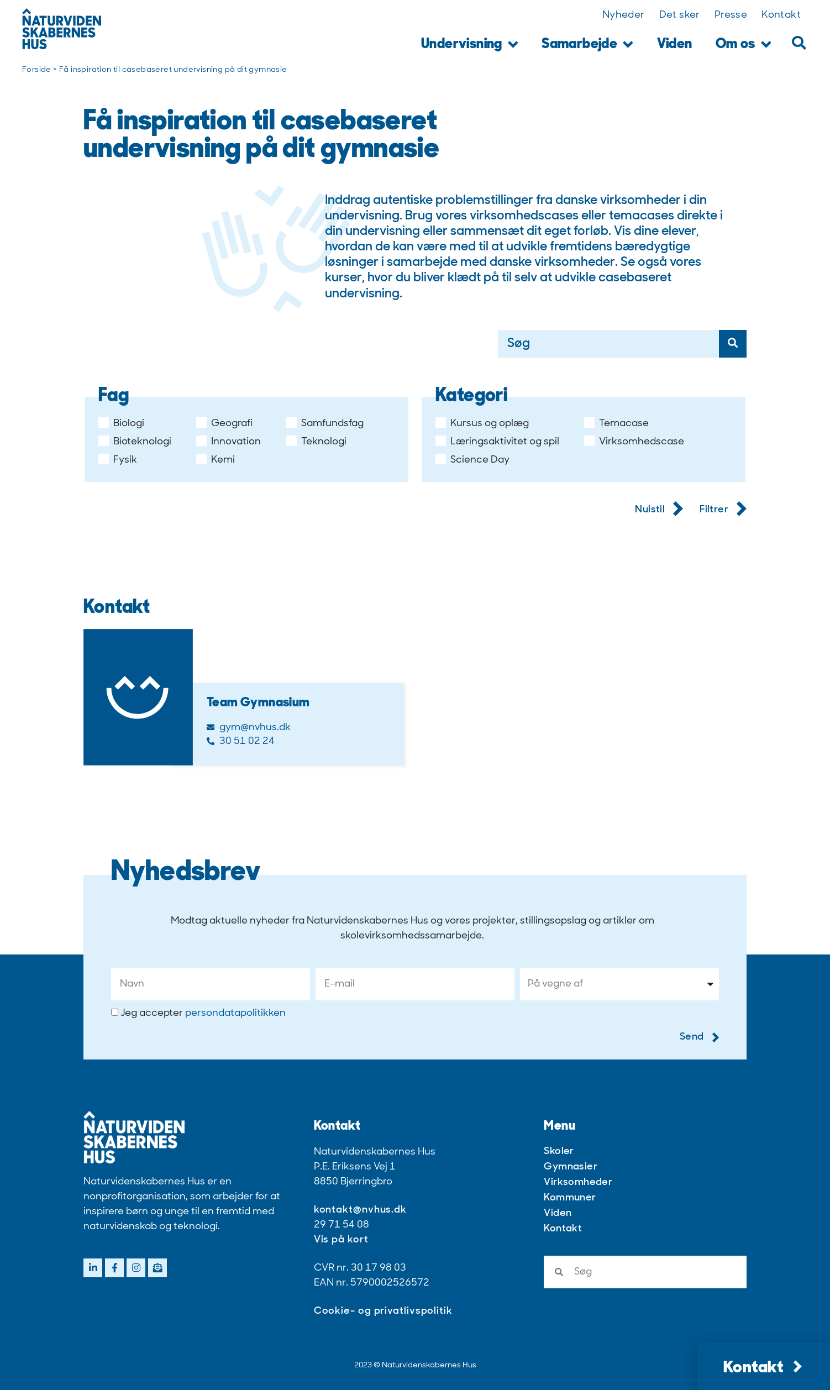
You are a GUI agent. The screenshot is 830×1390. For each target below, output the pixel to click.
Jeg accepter (203, 1013)
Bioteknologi (134, 442)
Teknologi (316, 442)
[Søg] (733, 344)
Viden (674, 44)
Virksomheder (578, 1182)
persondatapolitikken (235, 1013)
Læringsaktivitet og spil (497, 442)
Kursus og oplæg (482, 424)
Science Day (472, 460)
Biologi (121, 424)
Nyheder (623, 15)
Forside (36, 70)
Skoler (559, 1151)
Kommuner (570, 1198)
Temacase (616, 424)
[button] (799, 43)
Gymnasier (570, 1167)
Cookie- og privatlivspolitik (383, 1311)
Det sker (679, 15)
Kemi (215, 460)
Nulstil (659, 510)
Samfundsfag (324, 424)
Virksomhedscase (634, 442)
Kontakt (781, 15)
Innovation (228, 442)
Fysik (117, 460)
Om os (743, 45)
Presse (731, 15)
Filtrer (723, 510)
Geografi (224, 424)
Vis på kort (341, 1240)
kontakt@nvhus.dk (360, 1210)
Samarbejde (587, 45)
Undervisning (469, 45)
